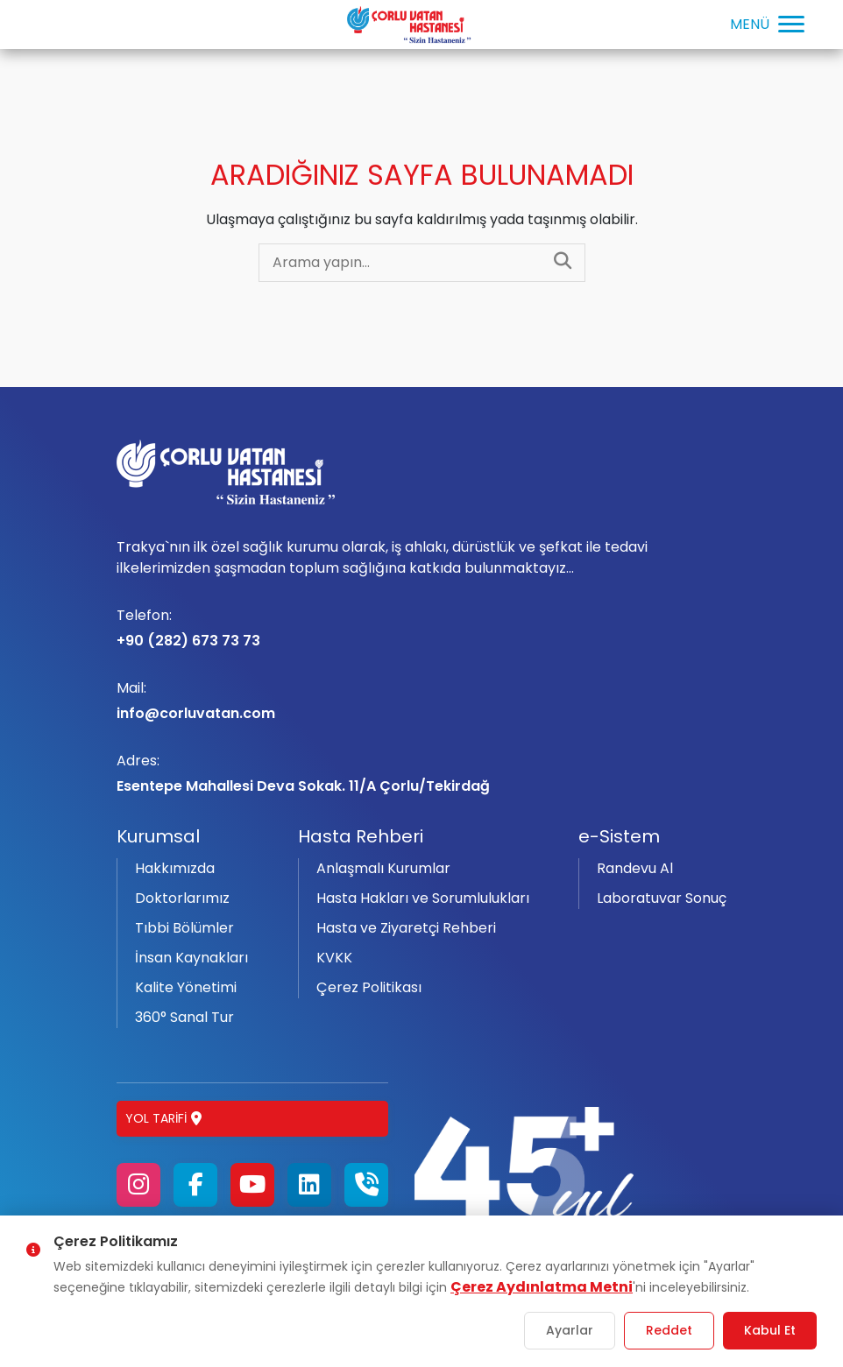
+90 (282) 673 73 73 (421, 628)
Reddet (669, 1330)
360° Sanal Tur (184, 1017)
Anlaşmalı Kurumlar (383, 868)
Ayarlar (569, 1330)
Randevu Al (635, 868)
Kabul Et (770, 1330)
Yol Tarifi (163, 1118)
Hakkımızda (175, 868)
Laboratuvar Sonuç (661, 898)
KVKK (334, 958)
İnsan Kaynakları (191, 958)
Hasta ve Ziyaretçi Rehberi (406, 928)
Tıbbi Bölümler (184, 928)
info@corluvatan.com (421, 700)
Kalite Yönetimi (186, 987)
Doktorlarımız (182, 898)
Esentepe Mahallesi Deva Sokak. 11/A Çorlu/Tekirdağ (421, 773)
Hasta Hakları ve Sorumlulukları (422, 898)
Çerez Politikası (369, 987)
